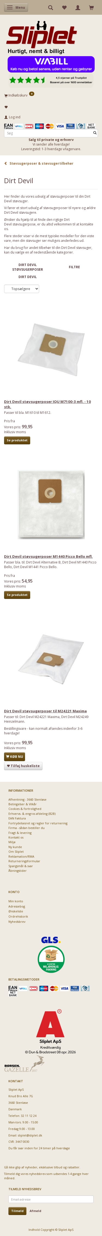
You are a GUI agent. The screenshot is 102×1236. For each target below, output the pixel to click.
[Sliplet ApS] (41, 35)
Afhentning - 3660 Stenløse (27, 799)
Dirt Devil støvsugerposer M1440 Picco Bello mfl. (48, 556)
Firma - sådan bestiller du (26, 828)
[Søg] (95, 133)
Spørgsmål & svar (20, 866)
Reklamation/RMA (21, 856)
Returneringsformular (24, 861)
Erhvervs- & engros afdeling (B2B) (31, 814)
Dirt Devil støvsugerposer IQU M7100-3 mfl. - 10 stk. (47, 404)
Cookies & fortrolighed (24, 809)
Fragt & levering (20, 833)
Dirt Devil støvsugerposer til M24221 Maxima (45, 711)
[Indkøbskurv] (51, 95)
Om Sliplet (16, 851)
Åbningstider (17, 871)
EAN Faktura (17, 818)
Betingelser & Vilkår (22, 804)
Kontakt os (15, 837)
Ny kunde (15, 847)
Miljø (12, 842)
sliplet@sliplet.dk (30, 1135)
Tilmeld (17, 1211)
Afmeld (35, 1211)
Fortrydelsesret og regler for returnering (37, 823)
